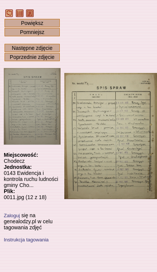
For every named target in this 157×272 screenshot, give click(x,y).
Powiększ (32, 23)
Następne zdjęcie (32, 48)
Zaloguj (12, 215)
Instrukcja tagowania (26, 240)
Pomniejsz (32, 32)
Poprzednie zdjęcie (32, 57)
